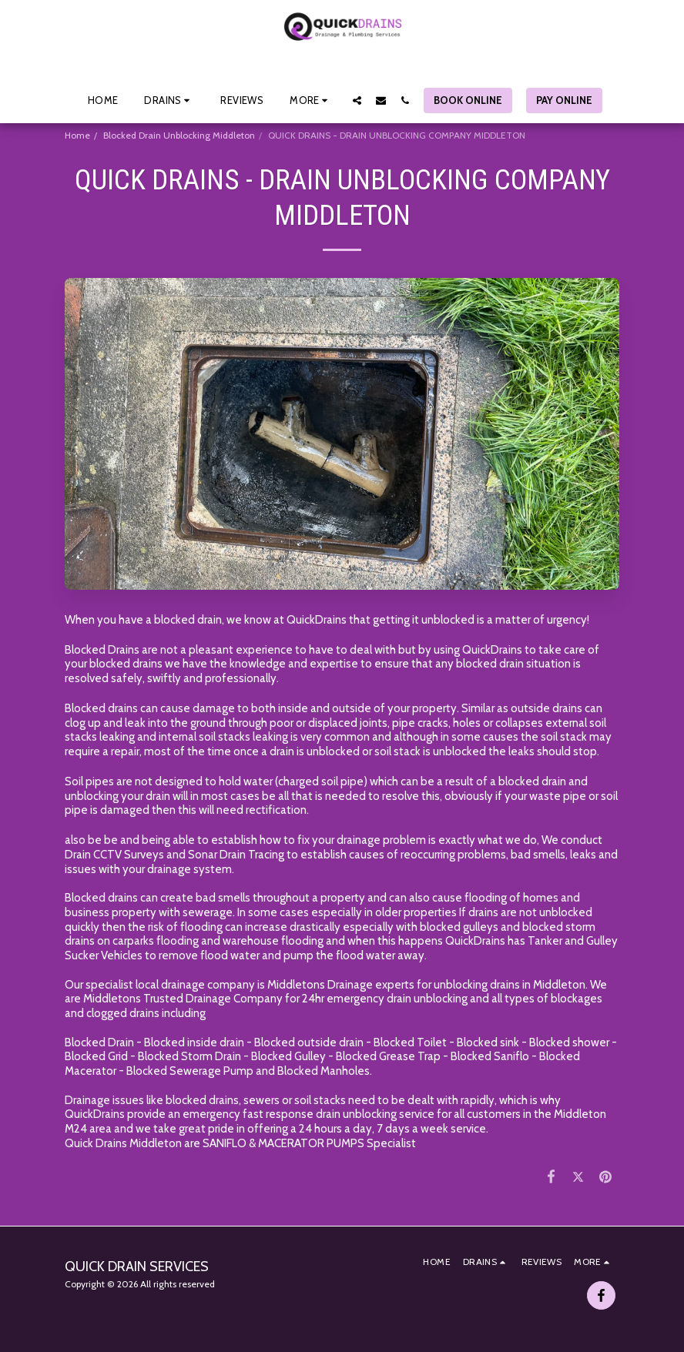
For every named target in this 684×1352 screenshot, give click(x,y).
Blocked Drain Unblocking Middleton (179, 135)
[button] (169, 100)
